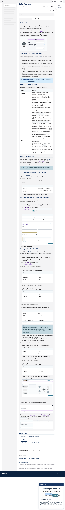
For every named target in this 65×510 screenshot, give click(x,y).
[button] (57, 1)
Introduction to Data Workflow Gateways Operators (29, 467)
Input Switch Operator (23, 462)
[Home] (2, 1)
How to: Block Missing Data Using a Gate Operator (29, 458)
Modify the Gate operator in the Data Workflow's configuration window (35, 442)
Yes (34, 450)
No (40, 450)
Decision (40, 56)
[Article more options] (53, 10)
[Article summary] (36, 14)
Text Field (48, 159)
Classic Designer (38, 18)
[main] (36, 237)
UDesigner (25, 18)
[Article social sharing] (51, 10)
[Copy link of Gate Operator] (32, 4)
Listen (52, 6)
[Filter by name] (10, 5)
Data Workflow (29, 251)
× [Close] (61, 484)
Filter (36, 56)
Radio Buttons (28, 200)
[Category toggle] (17, 6)
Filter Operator (24, 441)
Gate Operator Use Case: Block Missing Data (30, 436)
